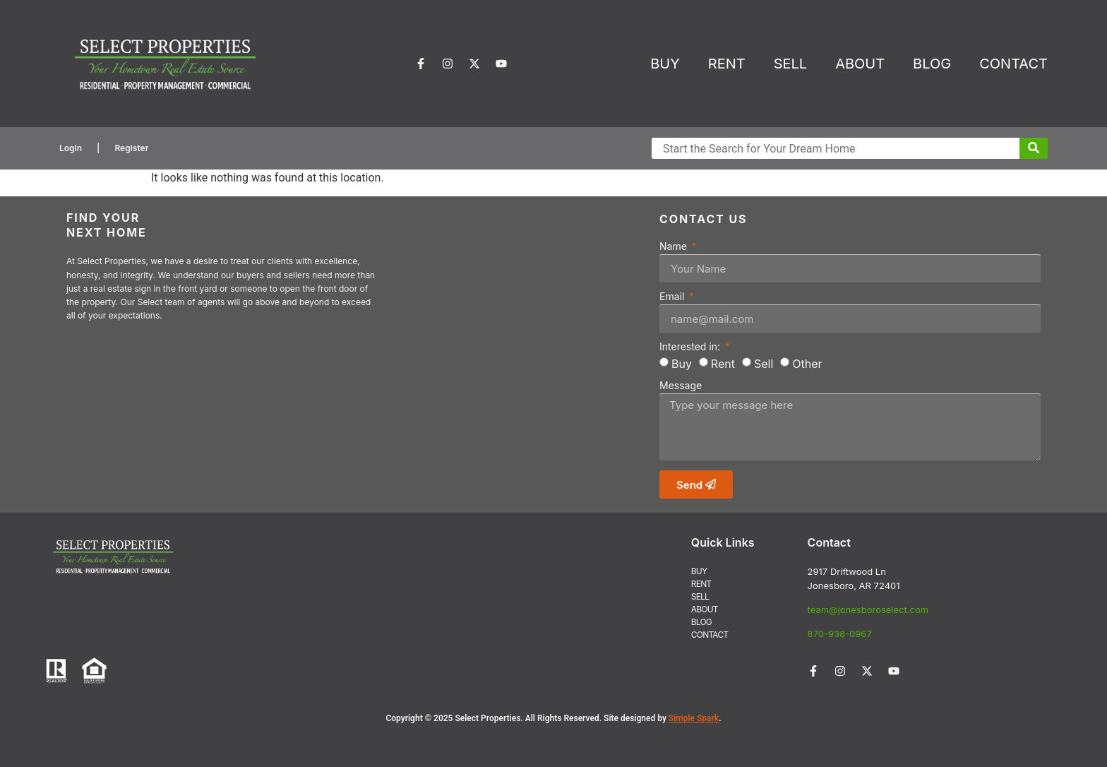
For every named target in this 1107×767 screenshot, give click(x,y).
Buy (681, 364)
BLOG (932, 64)
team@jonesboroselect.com (868, 609)
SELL (790, 64)
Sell (763, 364)
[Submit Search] (1033, 148)
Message (680, 386)
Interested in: (691, 347)
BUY (665, 64)
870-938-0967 (840, 633)
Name (674, 247)
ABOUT (860, 64)
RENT (727, 64)
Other (807, 364)
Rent (723, 364)
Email (673, 297)
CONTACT (1013, 64)
